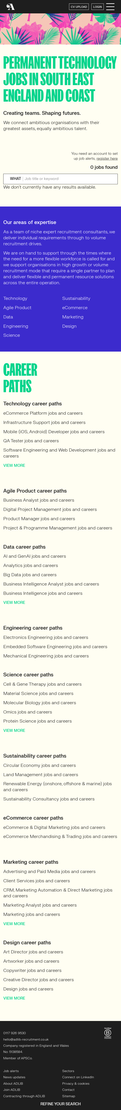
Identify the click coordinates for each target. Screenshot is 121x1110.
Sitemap (68, 1096)
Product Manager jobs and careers (39, 519)
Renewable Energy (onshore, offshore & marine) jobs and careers (57, 787)
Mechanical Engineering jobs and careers (46, 656)
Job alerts (11, 1071)
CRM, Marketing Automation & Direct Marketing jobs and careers (57, 893)
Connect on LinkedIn (78, 1077)
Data (8, 317)
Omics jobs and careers (27, 712)
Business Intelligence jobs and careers (42, 593)
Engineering (15, 326)
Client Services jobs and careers (36, 881)
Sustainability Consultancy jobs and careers (48, 799)
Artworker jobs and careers (31, 961)
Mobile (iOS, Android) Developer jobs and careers (54, 432)
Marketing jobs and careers (31, 914)
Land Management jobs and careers (40, 775)
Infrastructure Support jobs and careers (44, 422)
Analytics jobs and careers (30, 565)
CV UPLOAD (79, 7)
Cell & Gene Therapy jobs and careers (42, 684)
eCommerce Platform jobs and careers (43, 413)
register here (107, 158)
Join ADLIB (11, 1090)
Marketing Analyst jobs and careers (40, 905)
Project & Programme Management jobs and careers (57, 528)
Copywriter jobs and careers (32, 970)
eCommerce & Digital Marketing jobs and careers (54, 827)
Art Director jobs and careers (33, 952)
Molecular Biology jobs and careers (39, 703)
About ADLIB (13, 1084)
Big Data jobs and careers (29, 575)
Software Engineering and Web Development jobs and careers (59, 453)
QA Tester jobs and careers (31, 441)
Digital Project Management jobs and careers (50, 509)
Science (11, 335)
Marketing (72, 317)
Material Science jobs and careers (38, 693)
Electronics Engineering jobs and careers (45, 637)
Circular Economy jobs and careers (39, 765)
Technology (15, 298)
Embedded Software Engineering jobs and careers (55, 647)
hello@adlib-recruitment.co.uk (26, 1039)
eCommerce (75, 308)
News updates (14, 1077)
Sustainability (76, 298)
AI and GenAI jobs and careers (34, 556)
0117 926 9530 (14, 1033)
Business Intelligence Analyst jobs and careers (51, 584)
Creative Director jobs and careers (38, 980)
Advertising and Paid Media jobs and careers (49, 871)
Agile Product (17, 308)
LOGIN (97, 7)
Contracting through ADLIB (24, 1096)
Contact (68, 1090)
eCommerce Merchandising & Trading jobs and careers (60, 836)
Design (69, 326)
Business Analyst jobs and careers (38, 500)
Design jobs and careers (28, 989)
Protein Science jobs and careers (37, 721)
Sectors (68, 1071)
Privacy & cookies (75, 1084)
